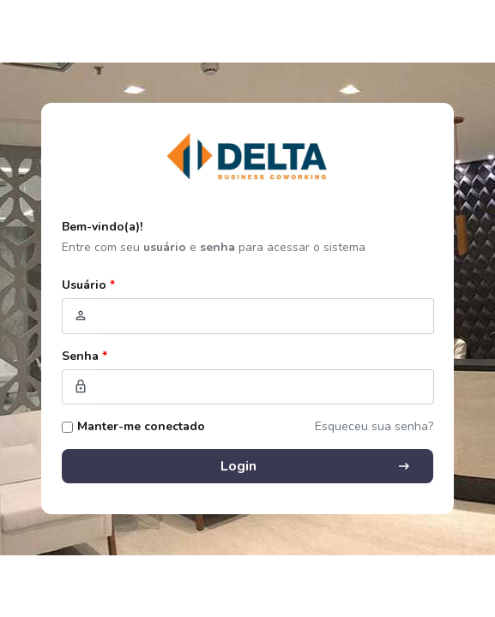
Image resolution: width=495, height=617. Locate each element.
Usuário (88, 285)
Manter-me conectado (141, 426)
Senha (84, 356)
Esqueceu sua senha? (374, 426)
